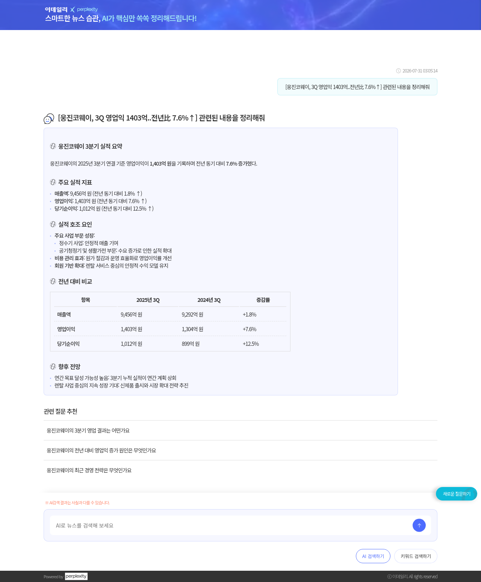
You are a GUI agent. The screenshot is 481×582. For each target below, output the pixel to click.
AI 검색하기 (373, 556)
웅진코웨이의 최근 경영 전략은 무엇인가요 (89, 470)
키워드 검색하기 (416, 556)
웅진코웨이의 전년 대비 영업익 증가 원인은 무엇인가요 (101, 450)
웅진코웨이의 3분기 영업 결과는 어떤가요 (88, 430)
